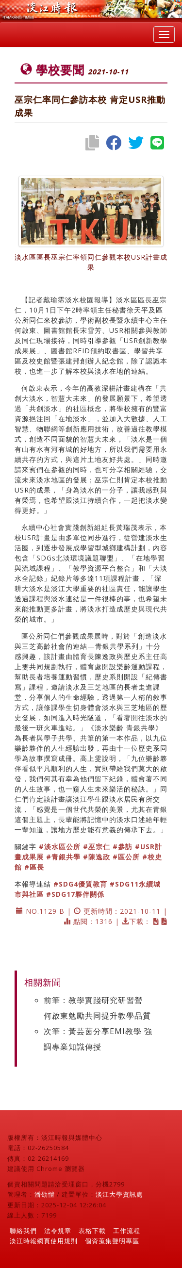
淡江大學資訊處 (119, 1194)
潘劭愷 (44, 1194)
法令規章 (57, 1230)
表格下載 (92, 1230)
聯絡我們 (23, 1230)
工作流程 (126, 1230)
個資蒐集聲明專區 (112, 1240)
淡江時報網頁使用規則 (44, 1240)
